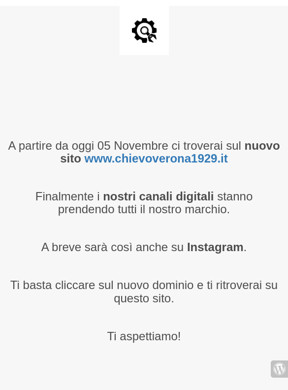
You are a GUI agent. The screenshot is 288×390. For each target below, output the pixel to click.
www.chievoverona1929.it (156, 158)
